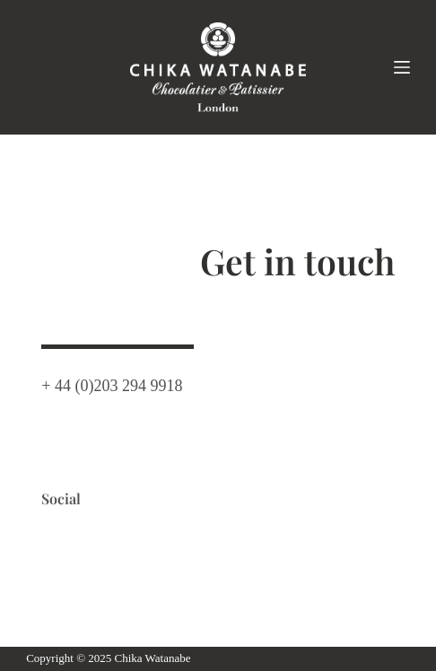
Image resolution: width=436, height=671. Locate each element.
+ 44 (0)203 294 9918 (111, 383)
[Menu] (402, 67)
